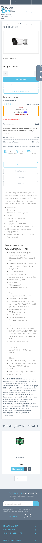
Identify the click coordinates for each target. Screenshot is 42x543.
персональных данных (19, 511)
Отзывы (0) (20, 184)
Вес (27, 392)
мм (32, 395)
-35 (21, 399)
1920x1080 (25, 406)
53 (22, 408)
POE (4, 388)
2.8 (12, 381)
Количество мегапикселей (12, 397)
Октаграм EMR (21, 457)
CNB (8, 379)
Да (16, 383)
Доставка (20, 177)
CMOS (21, 390)
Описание (20, 165)
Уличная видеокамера (22, 404)
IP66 (6, 408)
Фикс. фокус (34, 386)
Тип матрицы (14, 390)
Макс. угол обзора (14, 408)
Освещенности (8, 415)
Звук (4, 390)
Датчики (18, 413)
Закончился (17, 469)
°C (19, 399)
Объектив (26, 386)
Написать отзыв (33, 104)
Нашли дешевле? (9, 100)
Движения (25, 413)
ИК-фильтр (16, 410)
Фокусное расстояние (23, 395)
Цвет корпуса (15, 392)
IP (13, 404)
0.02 (20, 386)
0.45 (32, 392)
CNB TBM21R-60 (15, 379)
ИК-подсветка (10, 383)
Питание (13, 388)
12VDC (18, 388)
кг (29, 392)
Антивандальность (27, 388)
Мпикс (23, 397)
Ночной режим (8, 395)
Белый (23, 392)
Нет (35, 388)
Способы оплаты (20, 171)
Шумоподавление (9, 413)
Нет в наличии (26, 379)
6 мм (35, 395)
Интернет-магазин (10, 24)
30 (4, 383)
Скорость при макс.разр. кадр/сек (25, 381)
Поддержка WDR (25, 410)
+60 (21, 401)
